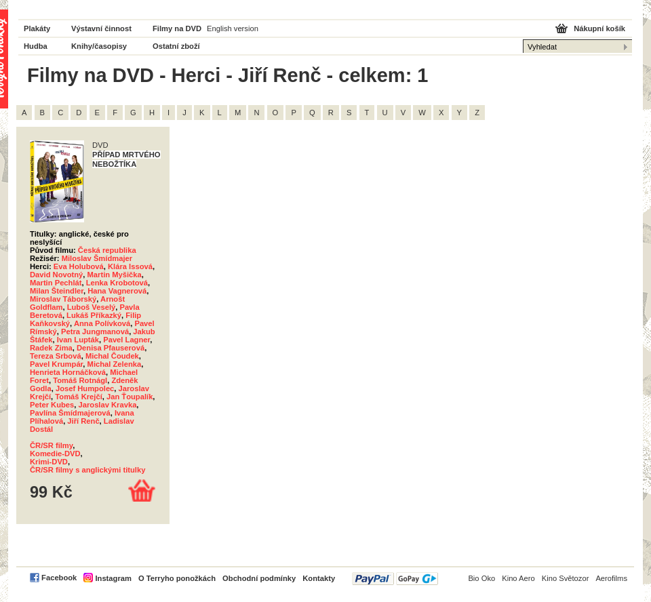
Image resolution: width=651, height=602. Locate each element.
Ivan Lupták (78, 340)
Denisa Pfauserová (110, 348)
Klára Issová (130, 266)
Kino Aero (518, 578)
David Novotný (56, 274)
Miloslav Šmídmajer (97, 258)
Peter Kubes (52, 405)
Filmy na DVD (177, 28)
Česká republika (107, 250)
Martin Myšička (114, 274)
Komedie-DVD (55, 453)
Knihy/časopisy (99, 46)
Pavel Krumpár (56, 364)
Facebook (59, 578)
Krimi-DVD (49, 462)
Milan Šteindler (56, 291)
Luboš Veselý (91, 307)
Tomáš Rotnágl (80, 380)
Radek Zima (51, 348)
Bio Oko (481, 578)
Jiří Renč (83, 421)
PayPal (395, 578)
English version (232, 28)
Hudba (35, 46)
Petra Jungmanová (95, 331)
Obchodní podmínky (259, 578)
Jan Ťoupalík (129, 397)
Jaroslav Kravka (108, 405)
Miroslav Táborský (63, 299)
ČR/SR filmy (51, 445)
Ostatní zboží (176, 46)
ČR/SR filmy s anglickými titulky (87, 470)
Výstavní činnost (101, 28)
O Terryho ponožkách (177, 578)
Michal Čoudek (112, 356)
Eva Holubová (79, 266)
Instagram (113, 578)
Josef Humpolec (85, 388)
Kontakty (318, 578)
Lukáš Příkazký (93, 315)
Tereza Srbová (55, 356)
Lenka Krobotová (117, 283)
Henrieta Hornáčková (68, 372)
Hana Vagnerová (116, 291)
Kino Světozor (565, 578)
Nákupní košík (599, 28)
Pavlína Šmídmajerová (70, 413)
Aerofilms (611, 578)
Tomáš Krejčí (78, 397)
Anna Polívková (102, 323)
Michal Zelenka (114, 364)
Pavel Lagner (126, 340)
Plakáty (37, 28)
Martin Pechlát (55, 283)
